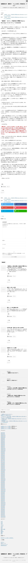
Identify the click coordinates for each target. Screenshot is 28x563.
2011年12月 (3, 516)
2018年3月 (3, 458)
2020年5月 (3, 442)
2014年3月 (3, 485)
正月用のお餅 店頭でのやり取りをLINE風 (15, 327)
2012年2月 (3, 513)
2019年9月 (3, 451)
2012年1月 (3, 514)
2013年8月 (3, 493)
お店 (2, 521)
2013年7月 (3, 494)
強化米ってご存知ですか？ (12, 380)
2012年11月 (3, 503)
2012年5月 (3, 510)
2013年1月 (3, 501)
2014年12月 (3, 478)
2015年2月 (3, 476)
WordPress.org (3, 545)
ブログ (3, 216)
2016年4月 (3, 466)
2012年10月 (3, 504)
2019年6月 (3, 455)
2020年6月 (3, 441)
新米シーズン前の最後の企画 (12, 307)
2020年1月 (3, 447)
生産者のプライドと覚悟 (11, 347)
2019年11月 (3, 449)
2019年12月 (3, 448)
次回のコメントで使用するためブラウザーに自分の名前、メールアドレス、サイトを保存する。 (13, 254)
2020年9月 (3, 438)
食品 (2, 533)
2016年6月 (3, 464)
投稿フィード (3, 543)
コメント (4, 226)
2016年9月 (3, 463)
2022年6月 (3, 432)
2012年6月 (3, 509)
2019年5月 (3, 456)
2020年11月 (3, 436)
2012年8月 (3, 507)
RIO (5, 218)
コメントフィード (4, 544)
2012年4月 (3, 511)
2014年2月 (3, 486)
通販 (2, 532)
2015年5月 (3, 474)
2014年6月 (3, 482)
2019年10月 (3, 450)
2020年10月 (3, 437)
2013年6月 (3, 495)
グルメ (2, 524)
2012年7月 (3, 508)
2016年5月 (3, 465)
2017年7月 (3, 460)
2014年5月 (3, 483)
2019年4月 (3, 457)
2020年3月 (3, 445)
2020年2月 (3, 446)
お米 (2, 522)
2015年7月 (3, 473)
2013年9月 (3, 492)
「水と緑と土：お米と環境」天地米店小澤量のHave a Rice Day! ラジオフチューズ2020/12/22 (17, 389)
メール (4, 244)
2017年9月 (3, 459)
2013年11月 (3, 490)
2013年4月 (3, 498)
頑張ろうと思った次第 (11, 287)
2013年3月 (3, 499)
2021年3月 (3, 433)
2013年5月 (3, 496)
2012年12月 (3, 502)
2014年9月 (3, 481)
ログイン (2, 542)
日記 (2, 528)
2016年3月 (3, 467)
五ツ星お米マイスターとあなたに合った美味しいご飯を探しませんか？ (14, 557)
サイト (3, 248)
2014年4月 (3, 484)
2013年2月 (3, 500)
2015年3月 (3, 475)
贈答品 (2, 531)
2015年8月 (3, 472)
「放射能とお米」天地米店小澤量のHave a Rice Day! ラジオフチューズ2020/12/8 (16, 396)
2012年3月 (3, 512)
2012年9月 (3, 505)
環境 (2, 530)
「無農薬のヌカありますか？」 (13, 372)
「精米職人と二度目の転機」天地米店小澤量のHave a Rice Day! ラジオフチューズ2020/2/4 (17, 267)
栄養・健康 (3, 529)
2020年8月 (3, 439)
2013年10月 (3, 491)
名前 (3, 240)
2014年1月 (3, 487)
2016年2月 (3, 468)
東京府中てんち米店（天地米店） (7, 537)
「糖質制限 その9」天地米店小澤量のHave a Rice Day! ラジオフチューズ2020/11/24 (17, 404)
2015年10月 (3, 469)
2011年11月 (3, 517)
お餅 (2, 523)
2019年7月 (3, 454)
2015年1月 (3, 477)
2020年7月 (3, 440)
